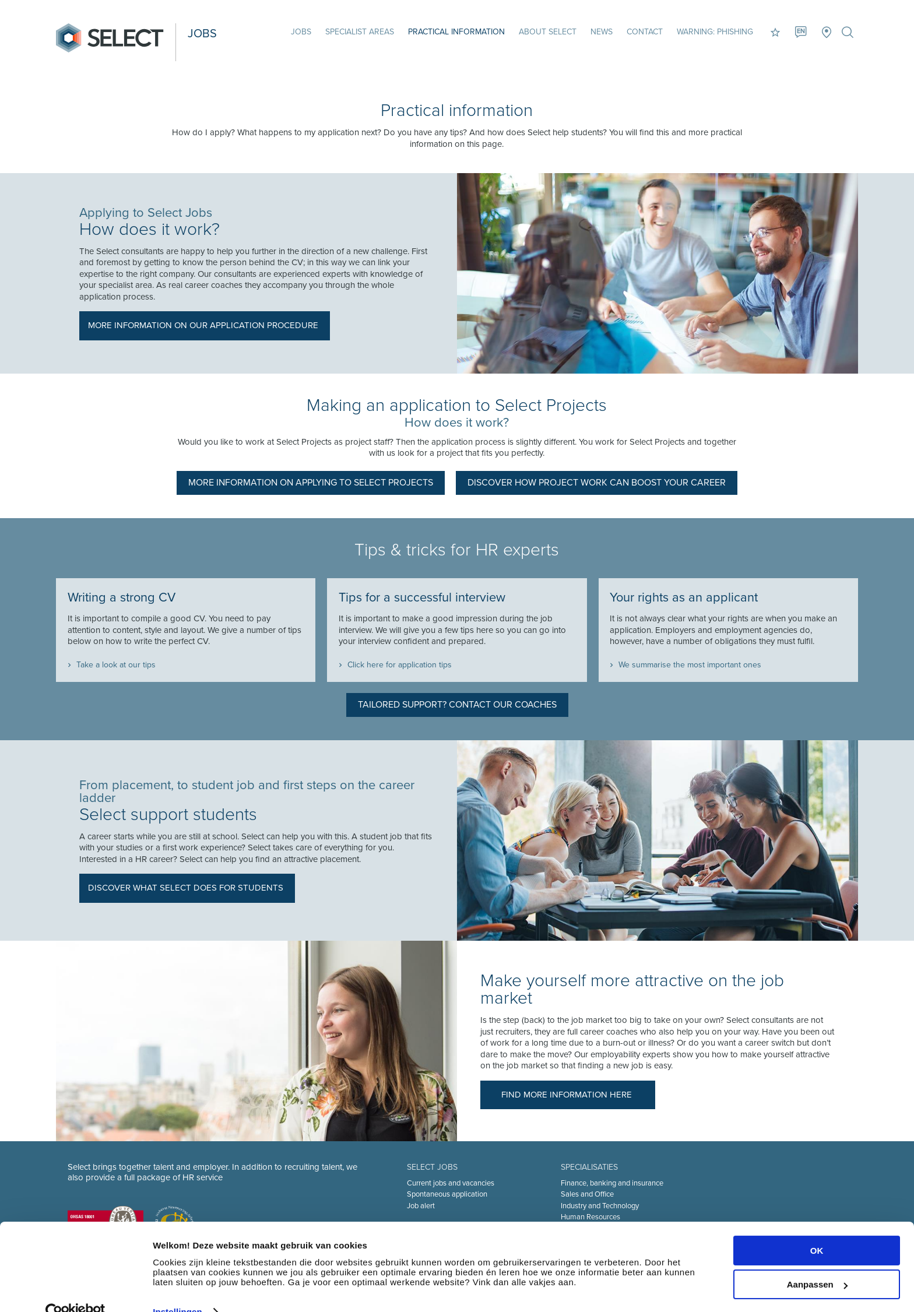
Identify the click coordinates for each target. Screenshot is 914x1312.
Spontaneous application (447, 1193)
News (600, 32)
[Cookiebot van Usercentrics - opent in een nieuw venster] (75, 1289)
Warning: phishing (714, 32)
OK (817, 1228)
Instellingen (177, 1289)
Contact (643, 32)
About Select (546, 32)
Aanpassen (817, 1262)
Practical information (455, 32)
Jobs (300, 32)
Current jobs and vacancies (450, 1182)
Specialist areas (358, 32)
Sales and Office (587, 1193)
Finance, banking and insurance (612, 1182)
